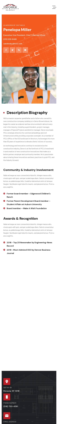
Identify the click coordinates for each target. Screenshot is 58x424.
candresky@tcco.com (12, 43)
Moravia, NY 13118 (11, 391)
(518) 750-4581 (10, 406)
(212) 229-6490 (10, 39)
